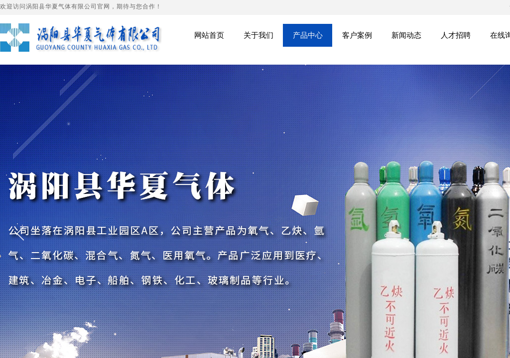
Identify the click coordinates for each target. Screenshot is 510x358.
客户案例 (357, 35)
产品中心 (308, 35)
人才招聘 (456, 35)
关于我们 (258, 35)
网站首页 (209, 35)
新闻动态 (406, 35)
